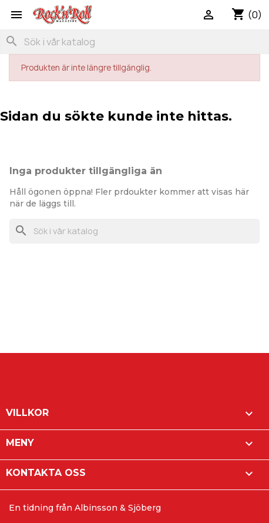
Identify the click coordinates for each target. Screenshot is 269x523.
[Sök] (134, 41)
